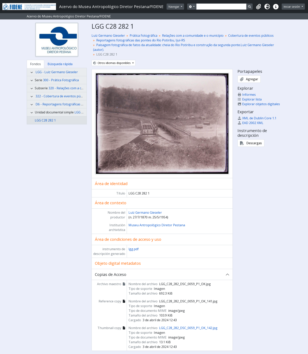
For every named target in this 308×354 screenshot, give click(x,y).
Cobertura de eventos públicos (251, 35)
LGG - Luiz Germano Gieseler (57, 72)
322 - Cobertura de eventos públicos (62, 96)
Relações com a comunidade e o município (193, 35)
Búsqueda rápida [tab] (60, 64)
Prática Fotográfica (143, 35)
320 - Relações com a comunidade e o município (83, 88)
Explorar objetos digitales (258, 104)
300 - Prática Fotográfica (61, 80)
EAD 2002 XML (250, 123)
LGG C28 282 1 (45, 120)
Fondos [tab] (35, 64)
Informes (246, 94)
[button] (258, 6)
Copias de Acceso (110, 274)
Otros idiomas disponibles (112, 63)
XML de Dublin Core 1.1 (256, 118)
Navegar (174, 6)
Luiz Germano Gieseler (108, 35)
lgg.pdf (133, 249)
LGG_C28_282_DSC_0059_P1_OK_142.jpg (188, 328)
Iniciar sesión (292, 6)
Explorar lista (249, 99)
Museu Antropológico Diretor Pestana (156, 225)
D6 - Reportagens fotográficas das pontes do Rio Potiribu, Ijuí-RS (83, 104)
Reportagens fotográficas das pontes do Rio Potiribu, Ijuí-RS (140, 40)
